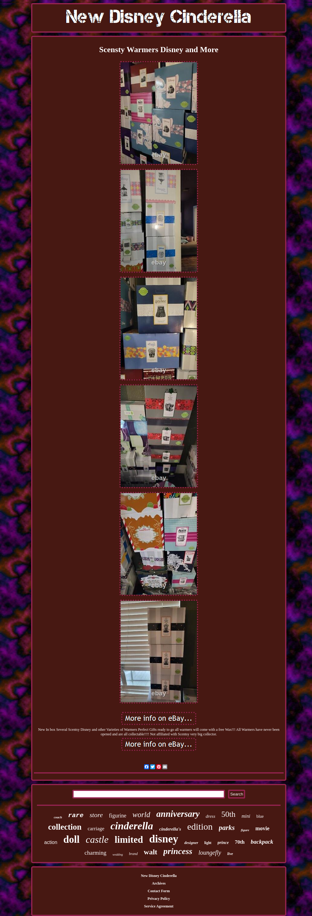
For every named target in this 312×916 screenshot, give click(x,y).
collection (65, 826)
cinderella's (170, 829)
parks (227, 827)
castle (97, 839)
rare (75, 815)
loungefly (209, 852)
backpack (262, 841)
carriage (96, 828)
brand (133, 854)
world (141, 814)
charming (96, 852)
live (230, 853)
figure (245, 830)
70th (240, 842)
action (50, 842)
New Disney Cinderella (158, 876)
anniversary (178, 814)
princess (177, 851)
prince (223, 842)
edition (199, 826)
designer (191, 842)
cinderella (132, 825)
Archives (158, 883)
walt (150, 852)
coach (58, 817)
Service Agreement (158, 906)
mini (245, 816)
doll (71, 839)
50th (228, 814)
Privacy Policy (158, 898)
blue (260, 816)
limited (128, 839)
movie (262, 828)
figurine (117, 816)
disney (163, 839)
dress (210, 816)
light (207, 843)
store (96, 815)
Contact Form (159, 891)
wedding (118, 854)
